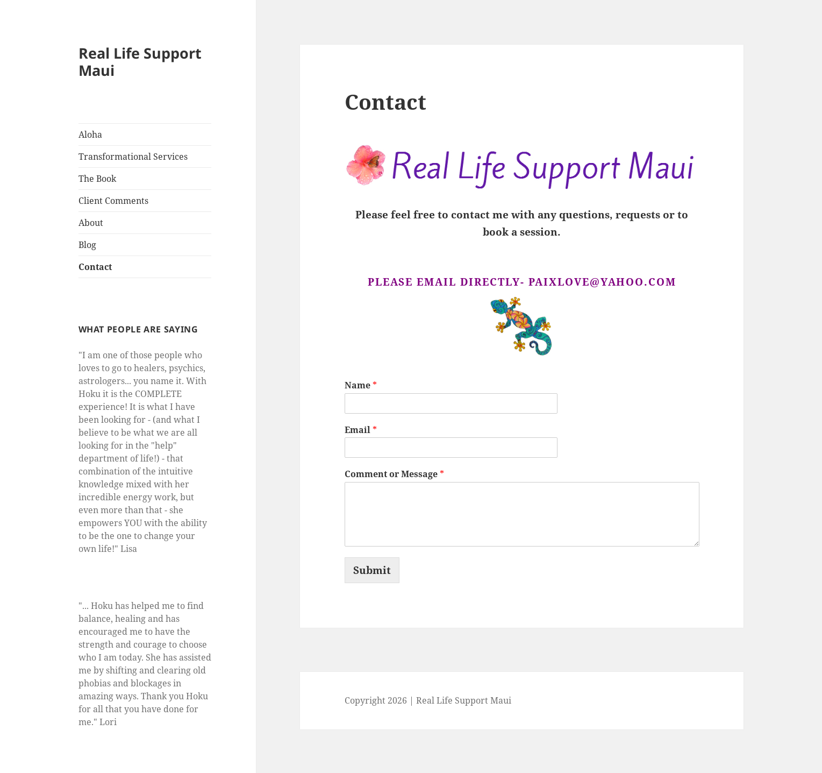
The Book (97, 179)
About (90, 223)
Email (361, 430)
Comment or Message (394, 474)
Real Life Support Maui (140, 61)
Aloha (90, 134)
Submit (372, 570)
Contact (95, 267)
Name (361, 385)
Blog (87, 245)
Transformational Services (133, 156)
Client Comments (113, 201)
